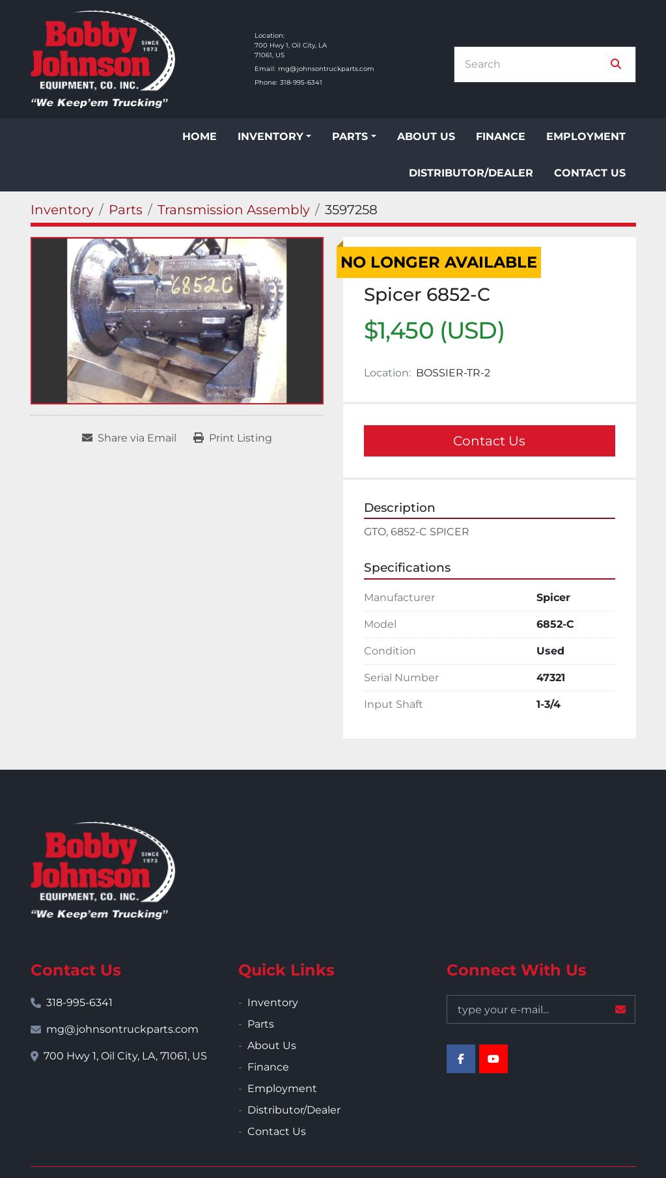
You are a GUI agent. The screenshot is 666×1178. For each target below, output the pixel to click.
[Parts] (126, 209)
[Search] (536, 64)
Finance (500, 136)
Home (199, 136)
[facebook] (461, 1059)
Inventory (270, 136)
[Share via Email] (129, 438)
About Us (426, 136)
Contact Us (590, 173)
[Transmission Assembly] (234, 209)
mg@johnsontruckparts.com (326, 68)
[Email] (541, 1009)
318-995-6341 (301, 82)
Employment (586, 136)
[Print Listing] (233, 438)
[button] (274, 137)
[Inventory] (62, 209)
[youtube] (493, 1059)
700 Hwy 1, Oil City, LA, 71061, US (125, 1056)
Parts (350, 136)
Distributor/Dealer (471, 173)
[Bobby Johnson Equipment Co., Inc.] (103, 870)
